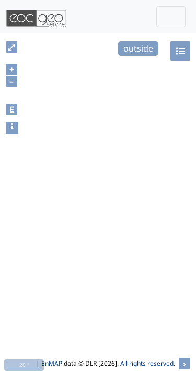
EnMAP (51, 363)
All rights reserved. (147, 363)
